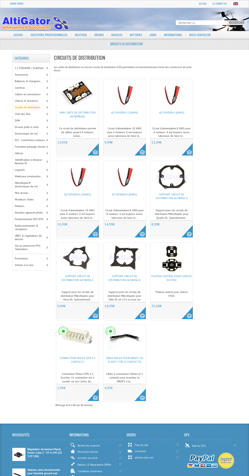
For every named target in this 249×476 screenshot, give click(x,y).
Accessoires (21, 74)
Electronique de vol (26, 133)
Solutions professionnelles (49, 34)
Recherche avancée (85, 445)
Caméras (20, 87)
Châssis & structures (26, 101)
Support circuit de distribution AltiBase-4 (172, 196)
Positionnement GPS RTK (29, 219)
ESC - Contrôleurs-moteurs (30, 140)
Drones (99, 34)
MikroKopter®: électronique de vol (26, 184)
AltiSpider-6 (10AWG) (124, 112)
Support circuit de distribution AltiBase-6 (77, 278)
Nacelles (117, 34)
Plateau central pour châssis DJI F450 (171, 278)
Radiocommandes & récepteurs (26, 227)
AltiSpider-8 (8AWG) (124, 194)
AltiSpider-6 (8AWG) (171, 112)
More (91, 147)
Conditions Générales (86, 470)
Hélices (19, 153)
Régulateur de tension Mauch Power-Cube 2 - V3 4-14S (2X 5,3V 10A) (44, 452)
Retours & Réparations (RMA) (90, 464)
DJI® (17, 120)
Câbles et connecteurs (27, 94)
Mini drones (21, 193)
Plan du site (137, 444)
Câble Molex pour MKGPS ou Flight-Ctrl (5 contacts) (124, 360)
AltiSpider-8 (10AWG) (77, 194)
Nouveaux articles (84, 451)
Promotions (21, 258)
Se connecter (219, 3)
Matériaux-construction (28, 176)
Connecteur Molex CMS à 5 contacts (78, 360)
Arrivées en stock (83, 458)
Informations (173, 34)
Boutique (81, 34)
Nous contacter (200, 34)
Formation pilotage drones (30, 146)
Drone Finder (16, 3)
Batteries (136, 34)
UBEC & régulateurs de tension (28, 237)
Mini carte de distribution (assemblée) (78, 114)
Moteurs (19, 206)
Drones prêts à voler (27, 127)
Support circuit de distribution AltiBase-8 (124, 278)
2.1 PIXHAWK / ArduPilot (29, 68)
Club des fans (23, 114)
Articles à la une (24, 265)
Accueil (203, 3)
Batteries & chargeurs (27, 81)
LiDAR (153, 34)
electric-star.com (140, 457)
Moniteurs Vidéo (24, 199)
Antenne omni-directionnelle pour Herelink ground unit (43, 471)
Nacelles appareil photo (29, 212)
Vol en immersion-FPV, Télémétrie (28, 247)
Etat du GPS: (196, 445)
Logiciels (20, 170)
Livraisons (136, 451)
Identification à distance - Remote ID (29, 161)
